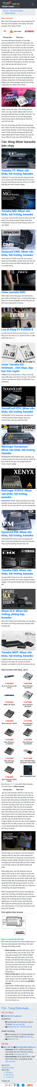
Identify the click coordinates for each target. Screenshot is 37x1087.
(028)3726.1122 (12, 1039)
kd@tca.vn (32, 1047)
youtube (11, 1068)
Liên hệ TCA (9, 1075)
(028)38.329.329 (26, 1027)
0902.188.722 (8, 1047)
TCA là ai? (8, 1072)
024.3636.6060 (21, 1047)
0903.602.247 (8, 1016)
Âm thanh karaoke (16, 11)
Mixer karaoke (10, 13)
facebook (4, 1068)
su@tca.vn (18, 1016)
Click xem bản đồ (18, 1024)
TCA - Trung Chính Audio (15, 1008)
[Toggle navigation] (32, 4)
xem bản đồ (28, 1037)
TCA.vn (5, 11)
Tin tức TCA (9, 1077)
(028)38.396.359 (13, 1027)
